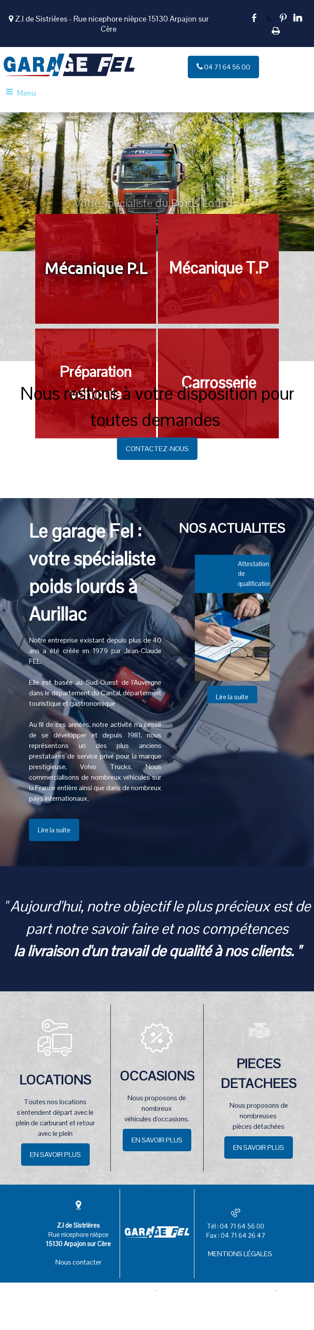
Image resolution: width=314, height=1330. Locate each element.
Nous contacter (78, 1262)
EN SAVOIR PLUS (55, 1154)
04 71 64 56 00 (223, 67)
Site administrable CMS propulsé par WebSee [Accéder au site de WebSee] (216, 1290)
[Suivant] (272, 644)
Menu (26, 93)
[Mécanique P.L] (95, 269)
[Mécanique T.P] (218, 269)
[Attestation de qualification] (232, 637)
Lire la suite (54, 830)
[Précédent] (191, 644)
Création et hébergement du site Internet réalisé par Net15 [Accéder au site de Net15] (81, 1290)
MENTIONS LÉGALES (240, 1253)
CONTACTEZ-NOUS (157, 448)
